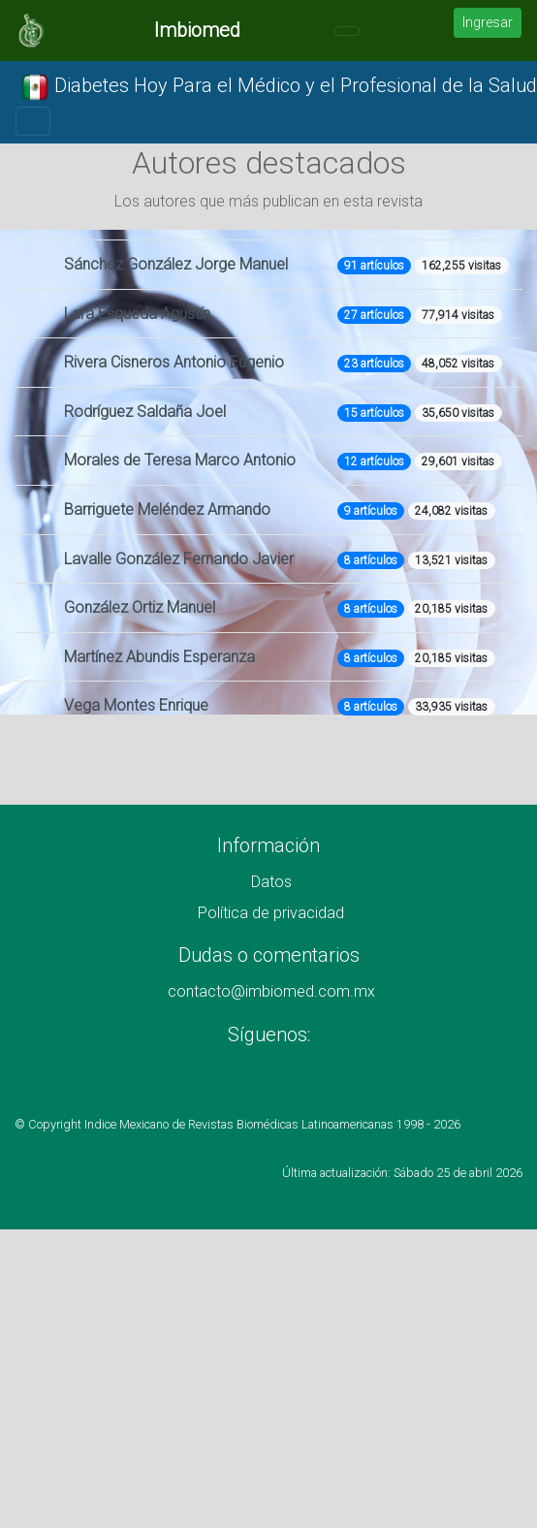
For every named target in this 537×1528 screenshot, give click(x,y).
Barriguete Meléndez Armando (167, 509)
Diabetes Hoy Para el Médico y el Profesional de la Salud (278, 87)
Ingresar (487, 22)
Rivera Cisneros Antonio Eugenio (174, 362)
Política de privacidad (271, 913)
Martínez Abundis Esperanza (159, 657)
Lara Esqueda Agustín (137, 313)
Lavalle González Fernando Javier (179, 559)
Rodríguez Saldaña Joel (145, 411)
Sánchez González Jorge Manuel (176, 264)
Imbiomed (197, 30)
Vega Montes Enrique (136, 705)
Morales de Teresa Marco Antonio (180, 460)
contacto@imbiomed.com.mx (271, 991)
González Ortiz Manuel (139, 607)
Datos (271, 882)
